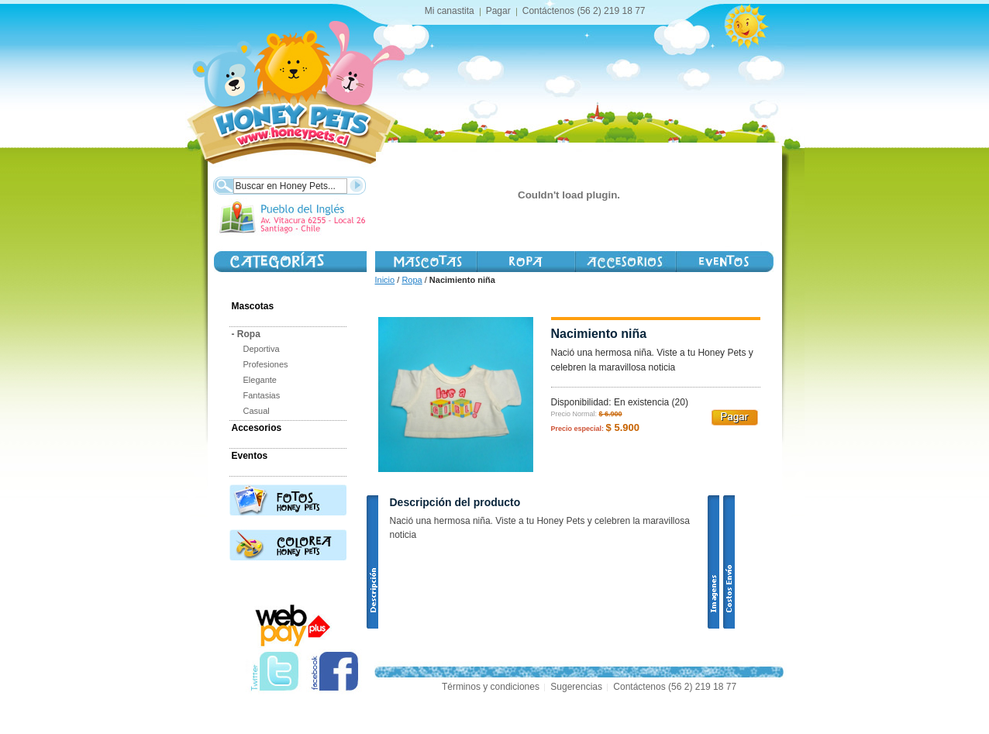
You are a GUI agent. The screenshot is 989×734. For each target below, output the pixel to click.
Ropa (411, 279)
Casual (256, 410)
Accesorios (624, 261)
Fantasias (262, 395)
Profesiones (265, 364)
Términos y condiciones (490, 686)
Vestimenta (525, 261)
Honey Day (724, 261)
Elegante (260, 379)
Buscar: (222, 184)
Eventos (250, 455)
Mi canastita (449, 10)
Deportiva (261, 348)
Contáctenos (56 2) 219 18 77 (584, 10)
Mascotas (425, 261)
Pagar (498, 10)
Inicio (385, 279)
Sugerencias (576, 686)
